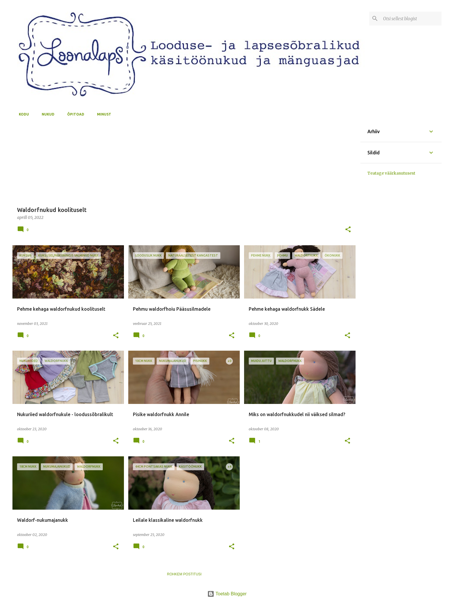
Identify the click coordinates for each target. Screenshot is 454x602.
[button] (348, 230)
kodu (22, 114)
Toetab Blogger (227, 593)
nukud (46, 114)
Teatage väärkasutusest (391, 173)
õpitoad (74, 114)
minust (102, 114)
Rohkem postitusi (184, 574)
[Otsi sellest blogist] (411, 18)
